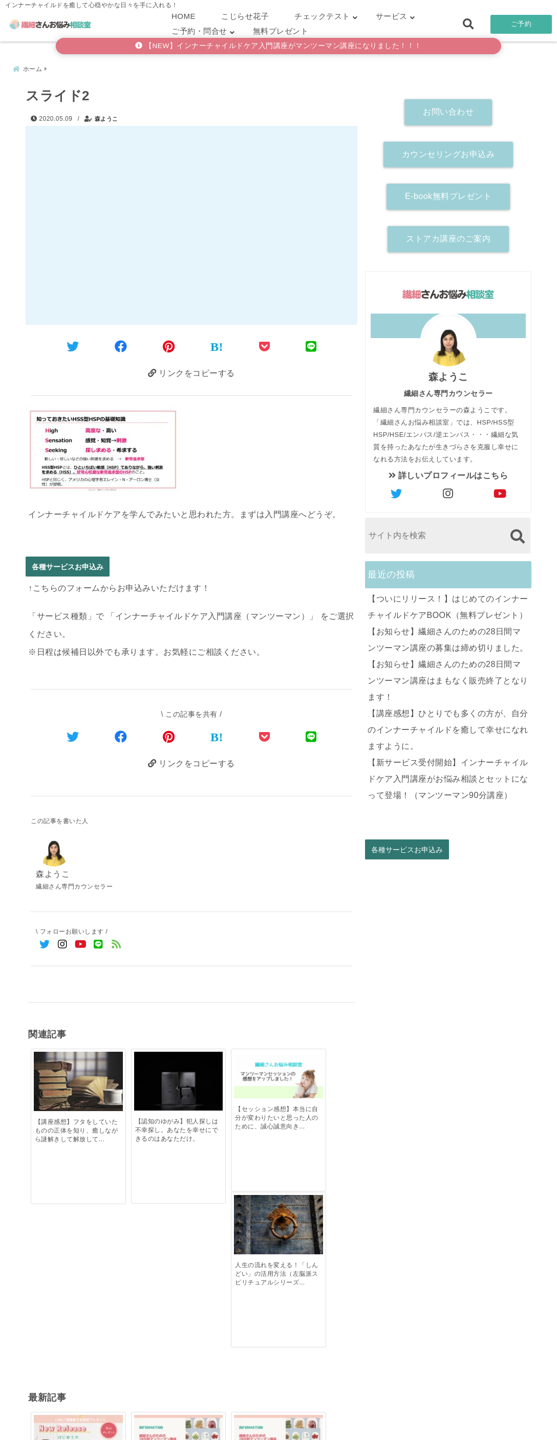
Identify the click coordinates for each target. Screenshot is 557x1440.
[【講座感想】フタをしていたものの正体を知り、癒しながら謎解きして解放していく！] (69, 1075)
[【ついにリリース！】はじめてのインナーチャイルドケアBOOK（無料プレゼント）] (69, 1233)
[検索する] (517, 534)
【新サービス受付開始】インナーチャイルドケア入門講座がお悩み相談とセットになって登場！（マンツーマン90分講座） (448, 777)
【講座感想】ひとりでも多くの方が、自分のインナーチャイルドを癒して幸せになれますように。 (448, 728)
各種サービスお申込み (67, 566)
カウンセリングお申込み (448, 152)
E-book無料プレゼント (448, 195)
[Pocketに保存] (264, 346)
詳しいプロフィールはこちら (448, 474)
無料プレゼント (281, 31)
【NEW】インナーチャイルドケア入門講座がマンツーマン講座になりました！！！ (278, 46)
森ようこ (106, 118)
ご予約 (521, 24)
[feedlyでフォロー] (116, 944)
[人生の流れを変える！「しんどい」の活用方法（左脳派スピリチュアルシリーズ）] (314, 1075)
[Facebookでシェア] (121, 346)
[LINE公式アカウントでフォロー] (99, 944)
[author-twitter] (397, 492)
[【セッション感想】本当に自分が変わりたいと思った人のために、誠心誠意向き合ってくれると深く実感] (232, 1070)
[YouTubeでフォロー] (81, 944)
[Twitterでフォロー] (45, 944)
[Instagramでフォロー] (63, 944)
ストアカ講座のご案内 (448, 237)
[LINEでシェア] (311, 346)
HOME (184, 16)
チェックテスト (322, 16)
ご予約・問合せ (199, 31)
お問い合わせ (448, 110)
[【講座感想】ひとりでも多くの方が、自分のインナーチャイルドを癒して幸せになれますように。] (314, 1232)
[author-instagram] (448, 492)
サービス (392, 16)
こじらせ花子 (245, 16)
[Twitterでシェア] (73, 346)
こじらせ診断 (278, 1416)
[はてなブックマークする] (216, 346)
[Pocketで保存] (264, 737)
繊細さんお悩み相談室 (249, 1429)
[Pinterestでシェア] (169, 346)
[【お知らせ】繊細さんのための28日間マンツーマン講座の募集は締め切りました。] (151, 1233)
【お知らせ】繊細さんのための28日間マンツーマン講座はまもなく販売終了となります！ (448, 679)
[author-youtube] (500, 492)
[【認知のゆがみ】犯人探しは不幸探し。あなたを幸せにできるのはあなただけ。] (151, 1075)
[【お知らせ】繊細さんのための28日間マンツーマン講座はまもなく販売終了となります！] (232, 1233)
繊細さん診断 (211, 1416)
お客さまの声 (346, 1416)
